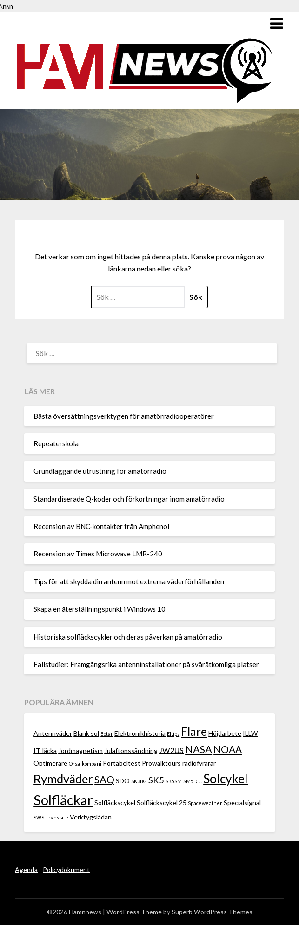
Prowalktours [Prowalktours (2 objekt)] (161, 763)
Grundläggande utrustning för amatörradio (99, 471)
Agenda (26, 869)
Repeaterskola (56, 443)
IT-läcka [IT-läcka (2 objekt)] (45, 750)
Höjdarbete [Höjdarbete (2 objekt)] (224, 733)
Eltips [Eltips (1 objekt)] (173, 734)
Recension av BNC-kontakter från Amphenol (101, 526)
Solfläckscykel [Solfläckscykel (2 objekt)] (114, 802)
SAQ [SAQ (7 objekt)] (104, 779)
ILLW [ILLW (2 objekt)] (250, 733)
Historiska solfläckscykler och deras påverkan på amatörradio (127, 637)
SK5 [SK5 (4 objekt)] (156, 780)
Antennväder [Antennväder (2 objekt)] (52, 733)
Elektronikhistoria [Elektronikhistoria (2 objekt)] (140, 733)
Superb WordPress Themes (212, 912)
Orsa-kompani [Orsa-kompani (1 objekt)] (85, 763)
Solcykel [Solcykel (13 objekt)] (225, 778)
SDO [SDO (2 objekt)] (123, 781)
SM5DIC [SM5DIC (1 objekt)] (192, 781)
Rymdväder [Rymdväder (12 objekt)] (63, 779)
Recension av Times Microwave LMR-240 (97, 553)
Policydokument (66, 869)
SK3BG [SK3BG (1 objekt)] (139, 781)
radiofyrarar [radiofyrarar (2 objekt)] (199, 763)
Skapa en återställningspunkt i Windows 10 (99, 609)
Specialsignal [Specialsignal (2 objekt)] (242, 802)
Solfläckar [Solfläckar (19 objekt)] (63, 800)
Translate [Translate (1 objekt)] (57, 817)
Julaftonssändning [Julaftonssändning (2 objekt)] (131, 750)
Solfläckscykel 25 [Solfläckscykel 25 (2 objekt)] (161, 802)
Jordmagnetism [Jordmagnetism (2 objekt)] (80, 750)
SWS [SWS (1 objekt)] (38, 817)
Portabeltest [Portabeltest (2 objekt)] (121, 763)
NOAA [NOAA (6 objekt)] (227, 749)
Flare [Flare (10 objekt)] (194, 731)
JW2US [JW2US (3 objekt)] (171, 750)
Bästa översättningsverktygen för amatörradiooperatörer (123, 416)
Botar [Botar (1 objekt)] (106, 734)
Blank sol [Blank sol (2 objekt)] (86, 733)
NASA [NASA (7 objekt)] (198, 749)
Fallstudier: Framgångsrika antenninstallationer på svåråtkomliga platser (146, 664)
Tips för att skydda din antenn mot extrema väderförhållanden (128, 581)
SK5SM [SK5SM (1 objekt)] (174, 781)
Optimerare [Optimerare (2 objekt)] (50, 763)
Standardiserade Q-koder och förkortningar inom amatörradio (129, 499)
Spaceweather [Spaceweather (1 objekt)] (205, 803)
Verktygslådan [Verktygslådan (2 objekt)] (91, 817)
